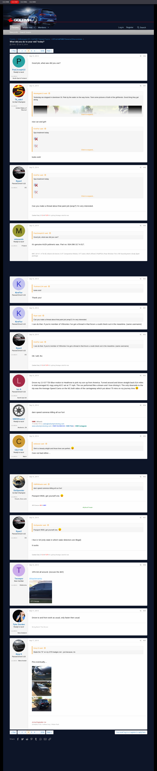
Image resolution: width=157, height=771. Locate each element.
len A (18, 389)
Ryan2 (19, 181)
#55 (144, 436)
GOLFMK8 (6, 2)
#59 (144, 611)
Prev (14, 51)
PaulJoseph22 (18, 70)
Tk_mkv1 (19, 99)
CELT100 (19, 450)
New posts (14, 32)
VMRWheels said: (40, 484)
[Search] (141, 27)
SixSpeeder (18, 490)
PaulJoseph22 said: (41, 233)
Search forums (25, 32)
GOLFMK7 (15, 2)
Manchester (22, 661)
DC (26, 187)
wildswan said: (39, 444)
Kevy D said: (38, 648)
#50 (144, 279)
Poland (24, 246)
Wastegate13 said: (40, 93)
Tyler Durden (19, 624)
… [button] (37, 51)
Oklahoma (23, 585)
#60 (144, 640)
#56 (144, 477)
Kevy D (19, 654)
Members (42, 27)
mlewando (18, 239)
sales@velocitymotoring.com (53, 424)
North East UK (22, 398)
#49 (144, 226)
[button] (34, 27)
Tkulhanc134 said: (40, 286)
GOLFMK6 (24, 2)
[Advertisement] (78, 269)
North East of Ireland (20, 78)
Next (48, 51)
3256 (42, 51)
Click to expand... (87, 114)
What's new (27, 27)
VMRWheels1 (19, 419)
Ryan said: (38, 316)
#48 (144, 167)
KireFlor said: (39, 129)
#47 (144, 86)
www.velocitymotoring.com (41, 426)
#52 (144, 334)
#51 (144, 308)
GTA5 (14, 44)
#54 (144, 405)
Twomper (19, 578)
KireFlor (18, 292)
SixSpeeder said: (40, 525)
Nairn (25, 456)
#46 (144, 56)
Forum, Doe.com (21, 499)
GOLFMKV (32, 2)
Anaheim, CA (22, 427)
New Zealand (22, 633)
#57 (144, 518)
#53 (144, 375)
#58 (144, 565)
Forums (15, 27)
